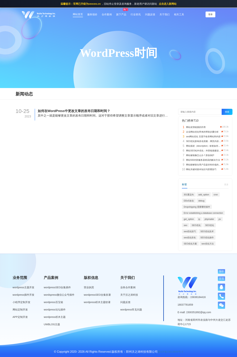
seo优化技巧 (190, 231)
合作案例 (107, 14)
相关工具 (179, 14)
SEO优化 (196, 225)
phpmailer (209, 219)
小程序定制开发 (21, 302)
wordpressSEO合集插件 (57, 287)
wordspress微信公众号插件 (59, 294)
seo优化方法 (207, 243)
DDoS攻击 (189, 201)
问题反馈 (150, 14)
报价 (221, 271)
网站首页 (78, 14)
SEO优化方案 (190, 243)
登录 (210, 14)
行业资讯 (136, 14)
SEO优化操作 (207, 237)
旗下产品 (121, 14)
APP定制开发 (20, 317)
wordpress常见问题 (131, 309)
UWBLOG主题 (52, 324)
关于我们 (165, 14)
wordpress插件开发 (24, 294)
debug (201, 201)
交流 (221, 278)
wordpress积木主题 (55, 317)
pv (220, 219)
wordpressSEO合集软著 (97, 294)
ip (199, 219)
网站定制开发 (20, 309)
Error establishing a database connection (203, 213)
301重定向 (189, 194)
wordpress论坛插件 (55, 309)
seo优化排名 (190, 237)
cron (216, 194)
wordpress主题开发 (24, 287)
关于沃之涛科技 (129, 294)
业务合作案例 (127, 287)
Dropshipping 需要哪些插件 (197, 207)
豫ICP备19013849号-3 (170, 352)
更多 (226, 184)
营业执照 (89, 287)
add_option (203, 194)
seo (185, 225)
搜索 (227, 112)
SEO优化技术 (207, 231)
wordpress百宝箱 (53, 302)
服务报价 (92, 14)
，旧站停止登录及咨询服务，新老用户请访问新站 (118, 3)
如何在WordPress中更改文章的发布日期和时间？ (74, 111)
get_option (189, 219)
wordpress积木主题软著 (97, 302)
